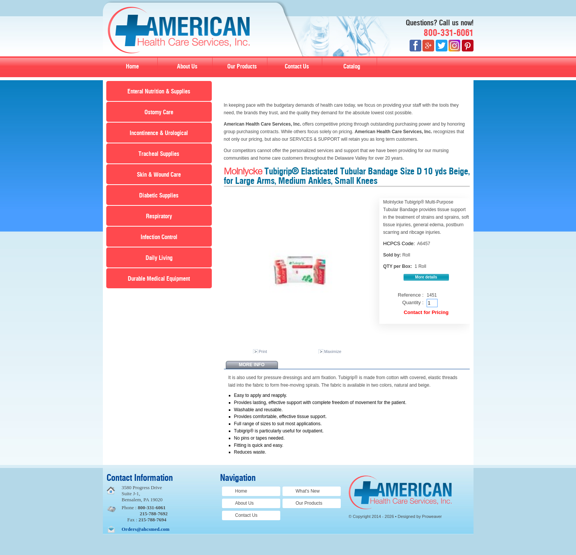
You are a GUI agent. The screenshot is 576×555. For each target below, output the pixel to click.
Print (263, 351)
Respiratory (159, 216)
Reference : (411, 295)
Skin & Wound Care (159, 175)
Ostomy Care (158, 112)
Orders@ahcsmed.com (146, 529)
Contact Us (297, 67)
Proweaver (432, 516)
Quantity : (412, 302)
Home (132, 67)
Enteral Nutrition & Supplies (158, 92)
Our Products (242, 67)
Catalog (351, 67)
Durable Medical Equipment (159, 279)
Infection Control (159, 237)
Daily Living (159, 258)
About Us (187, 67)
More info (252, 364)
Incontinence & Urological (159, 133)
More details (426, 277)
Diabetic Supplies (159, 196)
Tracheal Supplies (158, 154)
